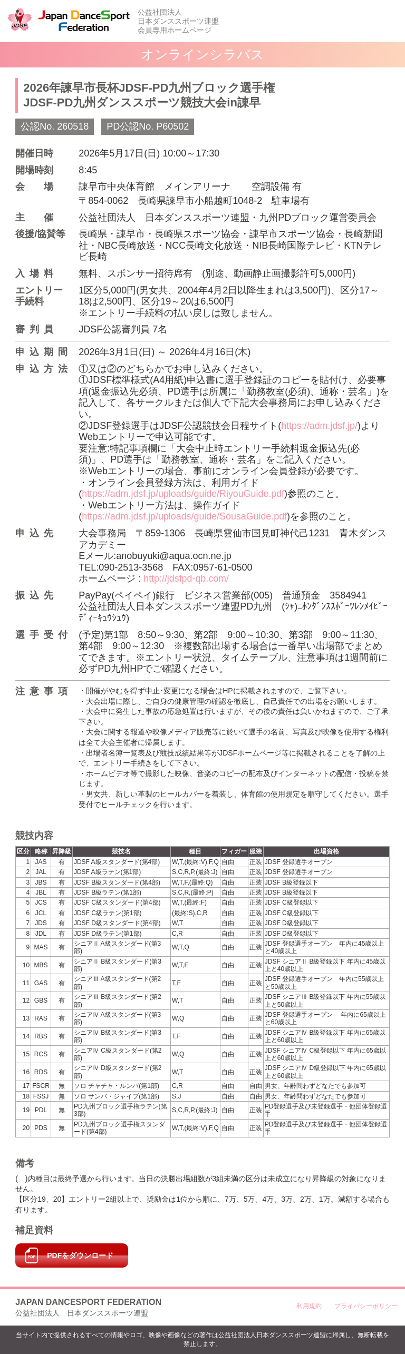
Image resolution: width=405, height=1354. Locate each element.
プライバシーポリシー (366, 1306)
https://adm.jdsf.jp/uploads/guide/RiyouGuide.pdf (184, 493)
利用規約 (309, 1306)
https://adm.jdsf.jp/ (319, 425)
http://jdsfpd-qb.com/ (186, 578)
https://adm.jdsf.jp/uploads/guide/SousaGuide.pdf (185, 516)
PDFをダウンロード (80, 1255)
